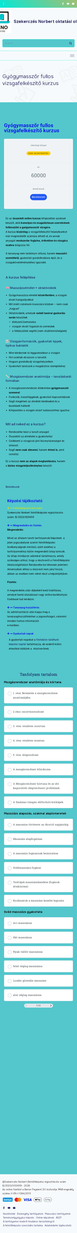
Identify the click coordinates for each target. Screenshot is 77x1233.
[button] (38, 508)
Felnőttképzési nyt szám (27, 508)
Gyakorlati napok (23, 633)
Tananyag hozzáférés (26, 607)
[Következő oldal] (51, 1006)
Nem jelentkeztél (38, 153)
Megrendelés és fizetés (27, 525)
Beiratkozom (38, 197)
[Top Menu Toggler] (72, 55)
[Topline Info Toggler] (3, 4)
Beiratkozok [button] (13, 486)
